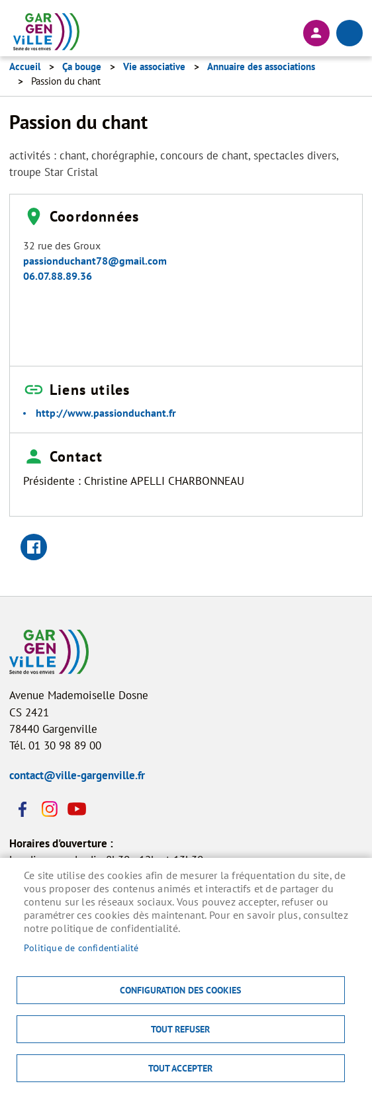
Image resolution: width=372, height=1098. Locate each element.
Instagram (49, 809)
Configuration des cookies (180, 990)
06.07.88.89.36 (57, 275)
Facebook (22, 809)
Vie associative (154, 66)
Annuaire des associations (261, 66)
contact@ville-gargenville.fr (77, 775)
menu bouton (349, 33)
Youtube (75, 809)
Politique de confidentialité (81, 948)
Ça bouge (81, 66)
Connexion (316, 33)
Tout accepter (180, 1068)
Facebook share (34, 547)
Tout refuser (180, 1029)
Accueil (24, 66)
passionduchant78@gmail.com (95, 260)
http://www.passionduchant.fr (106, 412)
